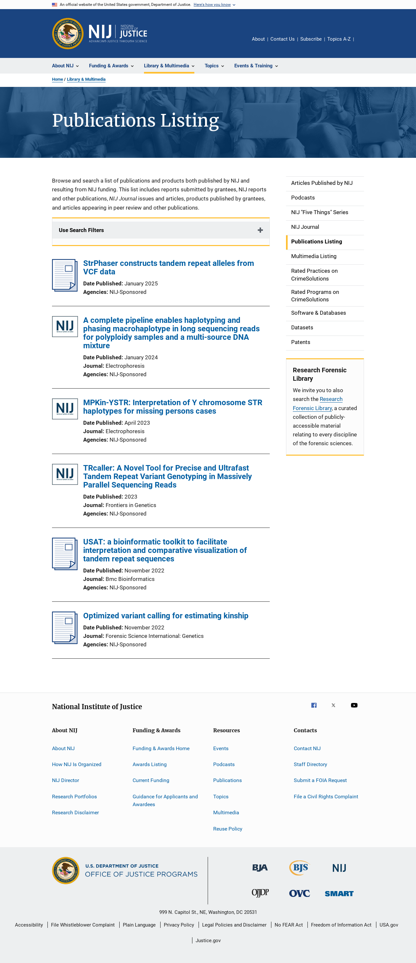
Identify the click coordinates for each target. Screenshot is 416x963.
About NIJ (63, 748)
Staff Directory (310, 764)
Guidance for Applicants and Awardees (165, 800)
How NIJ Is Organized (76, 764)
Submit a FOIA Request (320, 780)
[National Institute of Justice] (339, 873)
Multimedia (226, 812)
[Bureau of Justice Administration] (260, 873)
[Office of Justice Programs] (68, 33)
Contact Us (282, 39)
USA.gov (389, 925)
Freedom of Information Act (341, 925)
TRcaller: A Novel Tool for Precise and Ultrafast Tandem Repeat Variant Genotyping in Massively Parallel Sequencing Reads (167, 476)
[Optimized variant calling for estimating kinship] (65, 642)
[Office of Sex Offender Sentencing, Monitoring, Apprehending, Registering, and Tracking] (339, 897)
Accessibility (29, 925)
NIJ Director (65, 780)
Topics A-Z (339, 39)
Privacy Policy (179, 925)
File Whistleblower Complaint (83, 925)
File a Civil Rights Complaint (326, 796)
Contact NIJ (307, 748)
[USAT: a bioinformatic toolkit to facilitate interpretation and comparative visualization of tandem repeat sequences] (65, 568)
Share (364, 43)
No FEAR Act (289, 925)
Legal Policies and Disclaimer (234, 925)
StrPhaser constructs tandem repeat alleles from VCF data (168, 267)
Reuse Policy (227, 828)
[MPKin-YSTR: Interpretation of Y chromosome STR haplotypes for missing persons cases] (65, 410)
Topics (220, 796)
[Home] (118, 33)
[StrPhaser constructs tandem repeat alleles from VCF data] (65, 289)
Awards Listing (150, 764)
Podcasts (224, 764)
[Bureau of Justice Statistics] (299, 877)
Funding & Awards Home (161, 748)
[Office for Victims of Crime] (299, 898)
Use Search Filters (81, 230)
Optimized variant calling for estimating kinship (166, 615)
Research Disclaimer (75, 812)
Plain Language (139, 925)
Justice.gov (208, 940)
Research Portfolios (74, 796)
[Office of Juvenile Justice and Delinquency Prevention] (260, 898)
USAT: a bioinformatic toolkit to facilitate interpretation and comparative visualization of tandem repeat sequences (165, 550)
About (258, 39)
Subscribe (311, 39)
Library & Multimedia (86, 79)
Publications (227, 780)
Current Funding (151, 780)
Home (57, 79)
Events (220, 748)
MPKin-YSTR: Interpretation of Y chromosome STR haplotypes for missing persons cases (172, 407)
